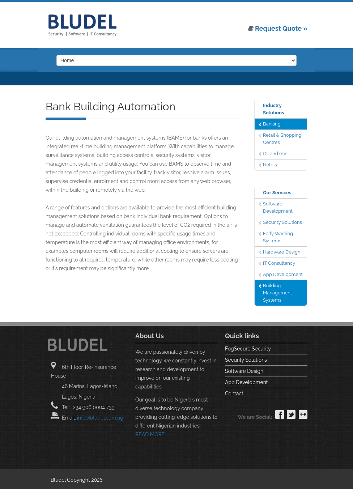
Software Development (278, 207)
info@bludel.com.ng (100, 418)
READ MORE (150, 434)
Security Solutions (282, 222)
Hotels (270, 164)
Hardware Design (282, 252)
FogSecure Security (248, 349)
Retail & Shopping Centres (282, 138)
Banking (272, 124)
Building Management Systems (277, 293)
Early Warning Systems (278, 237)
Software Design (244, 371)
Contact (234, 393)
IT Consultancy (279, 263)
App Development (283, 274)
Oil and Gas (275, 153)
